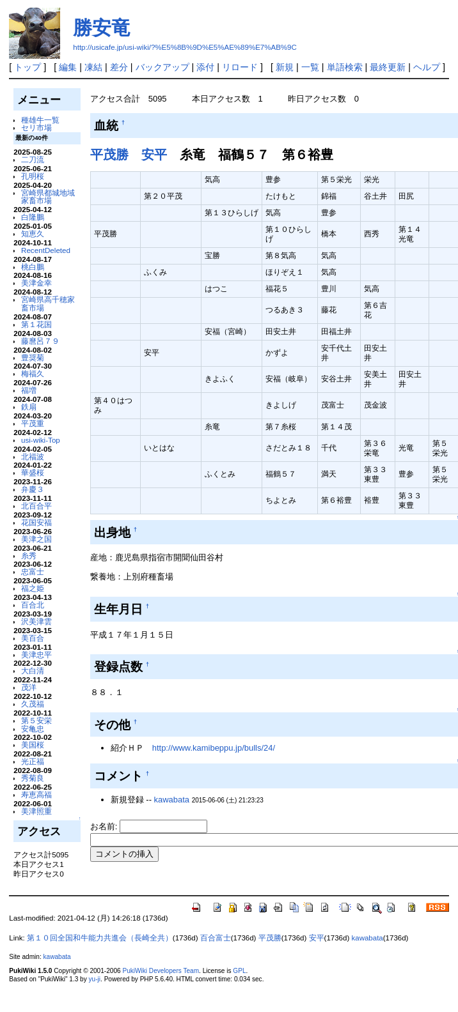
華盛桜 (32, 472)
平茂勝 (109, 155)
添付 (205, 67)
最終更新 (388, 67)
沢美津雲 (36, 621)
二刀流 (32, 159)
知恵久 (32, 233)
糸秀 (28, 555)
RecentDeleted (45, 250)
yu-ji (94, 979)
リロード (240, 67)
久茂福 (32, 704)
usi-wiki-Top (40, 440)
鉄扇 (28, 406)
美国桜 (32, 744)
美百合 (32, 638)
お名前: (105, 826)
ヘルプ (426, 67)
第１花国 (36, 324)
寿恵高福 (36, 794)
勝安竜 (101, 27)
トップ (27, 67)
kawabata (171, 799)
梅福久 (32, 373)
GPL (239, 970)
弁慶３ (32, 489)
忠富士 (32, 571)
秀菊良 (32, 778)
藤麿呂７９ (40, 341)
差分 (119, 67)
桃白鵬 (32, 267)
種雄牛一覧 (40, 120)
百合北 (32, 605)
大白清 (32, 670)
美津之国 (36, 539)
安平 (154, 155)
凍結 (93, 67)
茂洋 (28, 687)
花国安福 (36, 522)
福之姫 (32, 588)
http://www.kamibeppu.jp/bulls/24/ (213, 748)
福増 (28, 390)
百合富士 (215, 938)
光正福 (32, 761)
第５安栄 (36, 720)
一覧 (310, 67)
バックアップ (162, 67)
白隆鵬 (32, 217)
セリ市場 (36, 127)
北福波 (32, 456)
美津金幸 (36, 283)
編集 (68, 67)
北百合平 (36, 506)
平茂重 (32, 423)
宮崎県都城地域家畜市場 (48, 196)
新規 (285, 67)
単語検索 (345, 67)
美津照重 (36, 811)
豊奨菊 (32, 357)
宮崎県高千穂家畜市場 (48, 303)
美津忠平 (36, 654)
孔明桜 (32, 176)
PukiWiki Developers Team (160, 970)
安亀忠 (32, 728)
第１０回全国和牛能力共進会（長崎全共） (100, 938)
